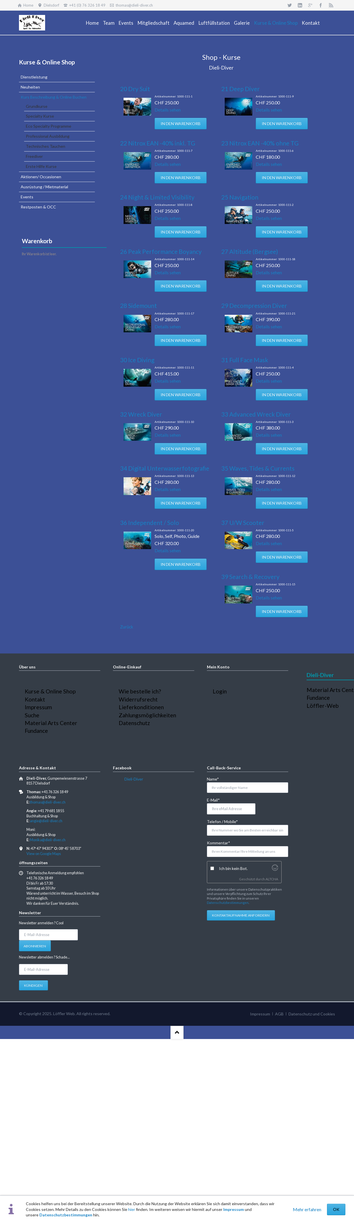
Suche (32, 715)
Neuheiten (30, 87)
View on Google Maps (43, 854)
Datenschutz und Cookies (311, 1013)
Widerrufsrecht (138, 699)
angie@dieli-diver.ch (46, 821)
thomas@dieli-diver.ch (48, 802)
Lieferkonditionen (141, 707)
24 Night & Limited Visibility (157, 197)
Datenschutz (134, 723)
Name (216, 778)
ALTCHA (272, 879)
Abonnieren (35, 946)
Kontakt (35, 699)
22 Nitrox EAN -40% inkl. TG (157, 143)
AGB (279, 1013)
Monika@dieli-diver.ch (48, 840)
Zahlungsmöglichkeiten (147, 715)
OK (336, 1209)
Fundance (36, 730)
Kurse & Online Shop (47, 62)
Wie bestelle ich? (140, 691)
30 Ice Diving (137, 359)
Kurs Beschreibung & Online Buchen (53, 97)
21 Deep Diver (240, 88)
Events (27, 196)
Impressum (233, 1209)
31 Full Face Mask (244, 359)
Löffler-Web (323, 705)
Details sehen (168, 109)
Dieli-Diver (133, 779)
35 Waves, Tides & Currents (258, 468)
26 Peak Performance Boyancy (161, 251)
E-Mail (216, 799)
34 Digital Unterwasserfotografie (164, 468)
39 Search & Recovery (250, 576)
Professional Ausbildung (48, 136)
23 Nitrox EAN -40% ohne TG (260, 143)
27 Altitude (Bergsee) (249, 251)
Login (220, 691)
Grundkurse (36, 106)
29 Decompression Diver (254, 305)
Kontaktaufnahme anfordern (241, 915)
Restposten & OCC (38, 206)
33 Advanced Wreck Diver (256, 414)
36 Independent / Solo (149, 522)
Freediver (34, 156)
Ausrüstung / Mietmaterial (44, 186)
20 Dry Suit (135, 88)
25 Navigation (239, 197)
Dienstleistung (34, 76)
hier (131, 1209)
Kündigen (33, 985)
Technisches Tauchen (45, 146)
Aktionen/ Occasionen (41, 176)
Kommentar (218, 842)
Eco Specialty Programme (48, 126)
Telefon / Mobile (222, 821)
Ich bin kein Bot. (233, 868)
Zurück (126, 626)
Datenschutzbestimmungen (65, 1214)
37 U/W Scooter (242, 522)
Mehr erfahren (307, 1209)
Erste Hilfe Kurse (41, 166)
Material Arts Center (51, 723)
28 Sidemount (138, 305)
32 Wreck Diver (141, 414)
